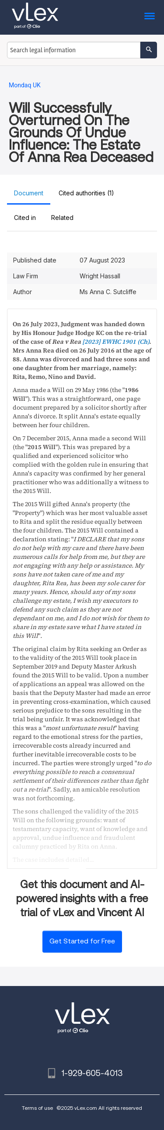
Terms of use (37, 1108)
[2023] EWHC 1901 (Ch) (115, 341)
